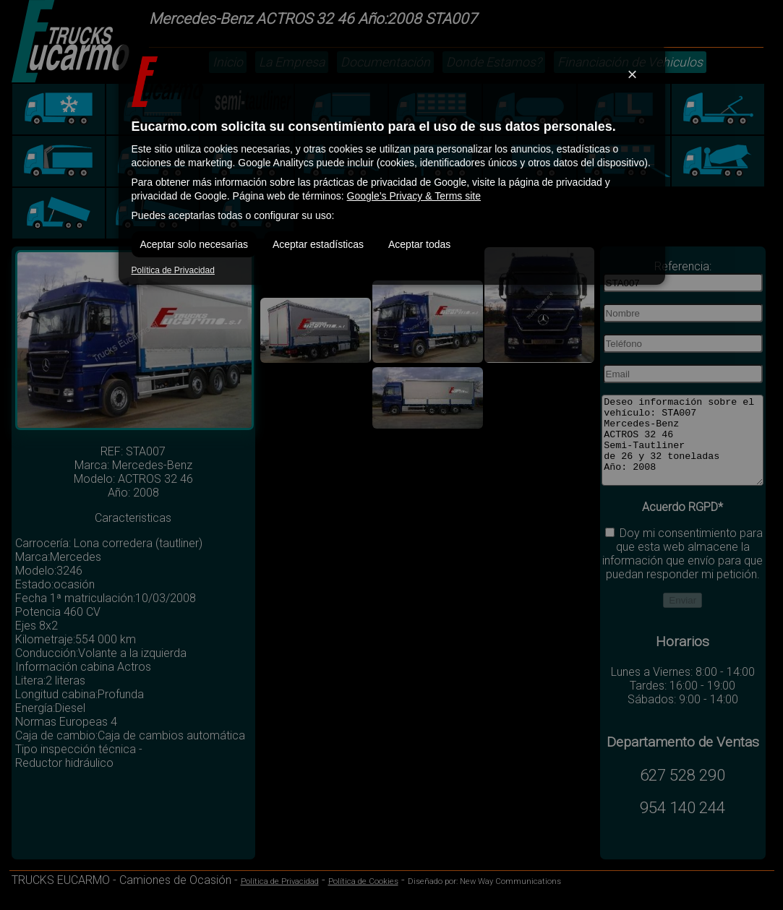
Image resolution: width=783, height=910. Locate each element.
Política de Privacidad (173, 270)
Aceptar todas (419, 244)
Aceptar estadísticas (318, 244)
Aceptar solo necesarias (194, 244)
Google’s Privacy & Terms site (414, 196)
